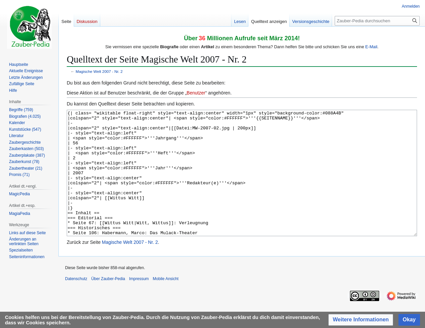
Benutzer (196, 92)
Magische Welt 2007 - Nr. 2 (99, 71)
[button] (360, 320)
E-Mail (371, 46)
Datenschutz (76, 303)
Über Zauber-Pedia (108, 303)
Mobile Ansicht (165, 303)
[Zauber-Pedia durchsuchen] (377, 21)
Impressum (139, 303)
